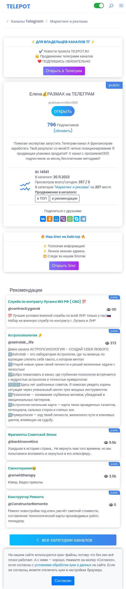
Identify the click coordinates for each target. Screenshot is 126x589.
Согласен (63, 580)
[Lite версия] (99, 5)
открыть (63, 111)
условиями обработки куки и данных (63, 565)
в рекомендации (65, 198)
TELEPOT (18, 6)
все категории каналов (64, 540)
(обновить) (63, 130)
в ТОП (42, 198)
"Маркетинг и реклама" (72, 187)
